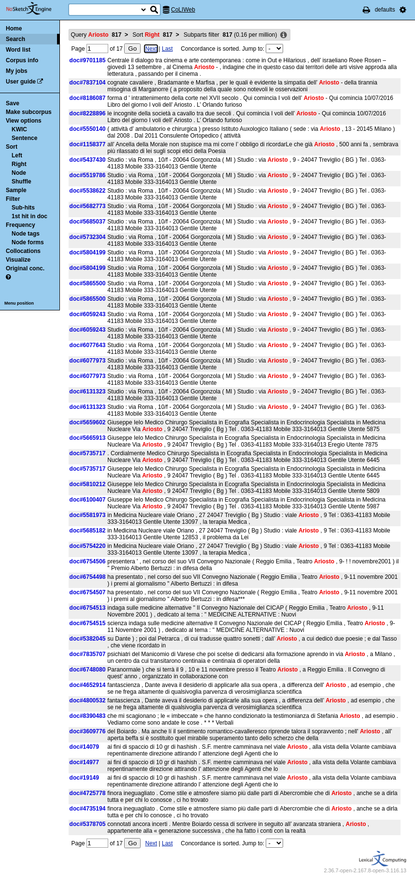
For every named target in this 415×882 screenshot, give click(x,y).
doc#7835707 (88, 654)
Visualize (18, 259)
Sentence (24, 138)
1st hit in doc (29, 216)
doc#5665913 (88, 437)
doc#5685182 (88, 530)
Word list (18, 49)
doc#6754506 (88, 561)
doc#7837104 (88, 82)
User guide (21, 81)
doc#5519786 (88, 175)
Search (15, 39)
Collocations (23, 251)
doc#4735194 (88, 808)
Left (17, 155)
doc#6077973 (88, 360)
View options (24, 120)
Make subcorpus (29, 112)
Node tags (26, 233)
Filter (13, 199)
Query (96, 34)
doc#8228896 (88, 113)
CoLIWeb (183, 9)
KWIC (19, 129)
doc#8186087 (88, 98)
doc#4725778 (88, 793)
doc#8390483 (88, 716)
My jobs (17, 71)
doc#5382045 (88, 638)
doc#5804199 (88, 252)
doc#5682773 (88, 206)
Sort (11, 146)
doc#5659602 (88, 422)
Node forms (28, 242)
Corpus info (22, 60)
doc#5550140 (88, 129)
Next (151, 48)
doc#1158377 (88, 144)
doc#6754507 (88, 592)
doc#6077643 (88, 345)
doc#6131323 (88, 391)
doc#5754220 (88, 546)
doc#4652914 (88, 685)
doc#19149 (84, 777)
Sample (16, 190)
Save (12, 103)
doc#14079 (84, 746)
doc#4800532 (88, 700)
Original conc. (25, 268)
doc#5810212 (88, 484)
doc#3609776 (88, 731)
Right (19, 164)
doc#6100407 (88, 499)
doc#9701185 (88, 60)
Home (14, 28)
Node (19, 172)
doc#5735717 (88, 453)
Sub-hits (23, 207)
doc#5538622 (88, 190)
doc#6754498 (88, 577)
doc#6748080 (88, 669)
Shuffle (21, 181)
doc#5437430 (88, 159)
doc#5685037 (88, 221)
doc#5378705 (88, 824)
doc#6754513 (88, 607)
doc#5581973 (88, 515)
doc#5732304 (88, 237)
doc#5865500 (88, 283)
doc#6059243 (88, 314)
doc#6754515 (88, 623)
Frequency (20, 225)
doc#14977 (84, 762)
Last (167, 48)
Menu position (19, 303)
